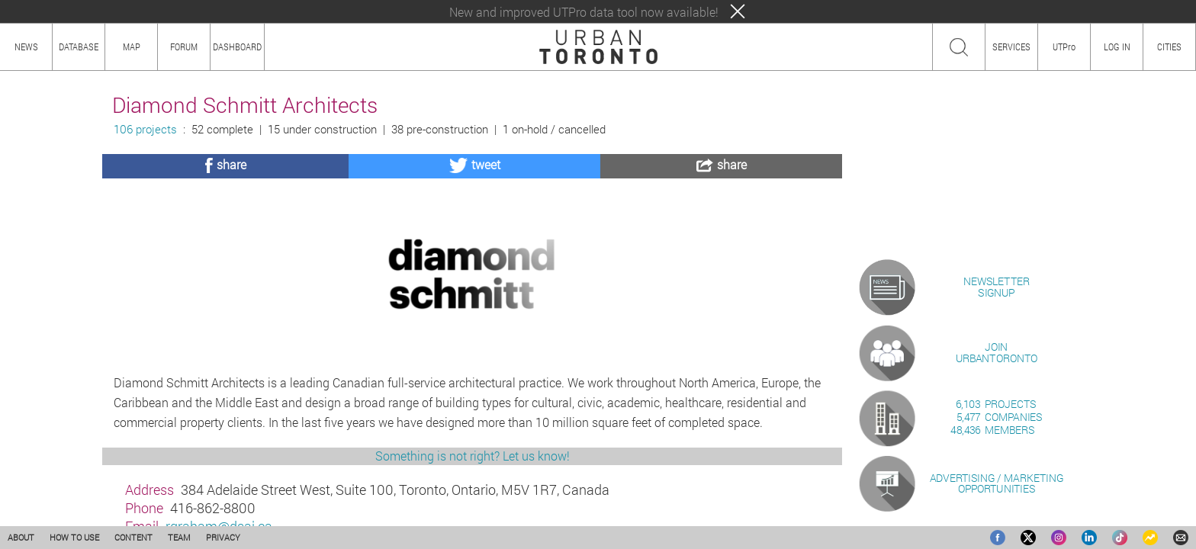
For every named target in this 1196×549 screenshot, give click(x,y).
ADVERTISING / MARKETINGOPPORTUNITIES (996, 483)
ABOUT (21, 537)
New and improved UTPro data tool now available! (584, 12)
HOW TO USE (74, 537)
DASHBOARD (237, 46)
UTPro (1064, 46)
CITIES (1169, 46)
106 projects (145, 129)
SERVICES (1011, 46)
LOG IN (1117, 46)
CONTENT (133, 537)
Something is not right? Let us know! (472, 456)
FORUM (184, 46)
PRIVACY (223, 537)
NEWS (26, 46)
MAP (131, 46)
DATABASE (78, 46)
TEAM (179, 537)
